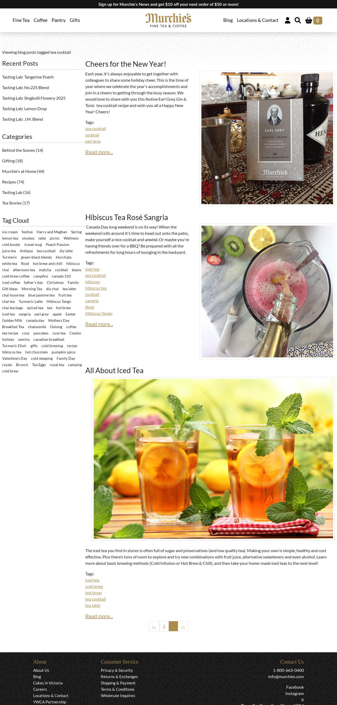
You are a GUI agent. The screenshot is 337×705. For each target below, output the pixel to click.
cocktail (92, 134)
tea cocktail (95, 128)
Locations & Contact (258, 20)
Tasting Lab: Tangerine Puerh (28, 76)
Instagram (294, 693)
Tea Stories (12, 202)
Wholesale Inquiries (118, 695)
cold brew (94, 586)
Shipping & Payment (118, 682)
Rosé (89, 306)
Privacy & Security (117, 670)
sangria (91, 300)
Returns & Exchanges (119, 676)
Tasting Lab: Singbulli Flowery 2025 (34, 97)
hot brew (93, 592)
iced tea (92, 268)
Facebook (295, 686)
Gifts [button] (75, 20)
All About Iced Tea (114, 370)
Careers (40, 689)
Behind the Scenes (19, 150)
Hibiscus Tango (98, 313)
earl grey (93, 141)
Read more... (99, 152)
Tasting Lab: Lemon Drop (24, 108)
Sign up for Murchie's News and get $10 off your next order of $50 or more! (168, 4)
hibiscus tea (96, 287)
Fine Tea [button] (21, 20)
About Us (41, 670)
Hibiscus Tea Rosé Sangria (126, 217)
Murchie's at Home (19, 171)
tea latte (92, 605)
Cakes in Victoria (48, 682)
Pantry (59, 20)
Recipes (9, 181)
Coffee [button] (40, 20)
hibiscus (92, 281)
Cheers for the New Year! (125, 63)
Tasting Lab (12, 192)
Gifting (9, 160)
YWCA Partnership (49, 701)
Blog (228, 20)
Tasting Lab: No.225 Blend (25, 87)
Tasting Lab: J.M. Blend (22, 118)
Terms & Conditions (118, 689)
